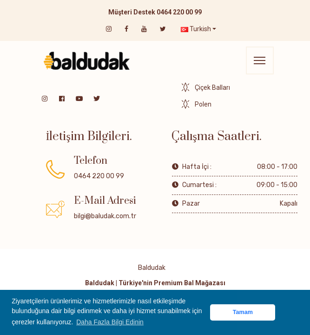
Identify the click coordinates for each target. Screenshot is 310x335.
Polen (203, 104)
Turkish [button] (196, 29)
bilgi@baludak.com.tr (105, 216)
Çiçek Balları (212, 87)
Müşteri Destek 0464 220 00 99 (155, 12)
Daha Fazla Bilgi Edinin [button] (110, 322)
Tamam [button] (243, 312)
